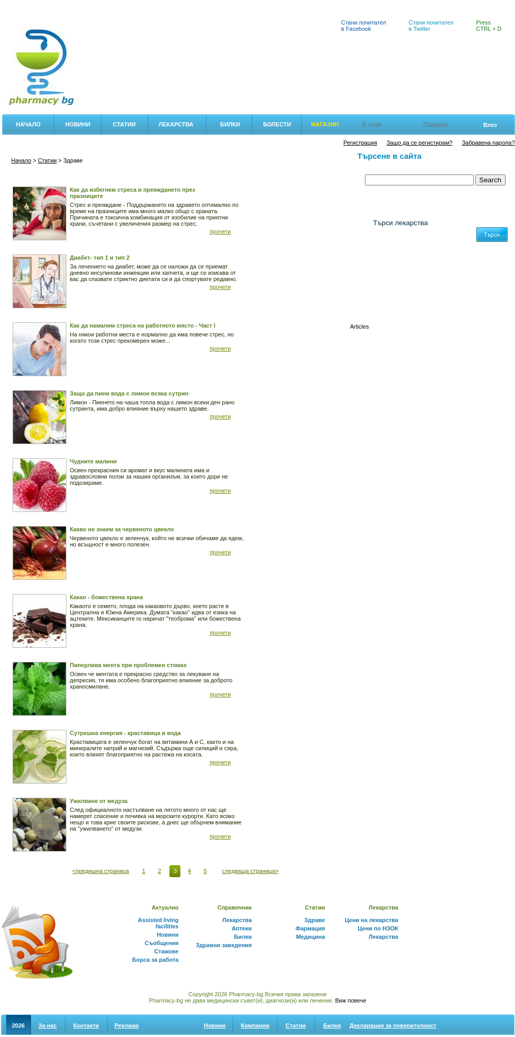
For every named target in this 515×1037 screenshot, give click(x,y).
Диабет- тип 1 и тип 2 (100, 257)
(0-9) (380, 288)
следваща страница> (250, 871)
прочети (220, 231)
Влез (490, 125)
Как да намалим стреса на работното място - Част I (142, 325)
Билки (207, 6)
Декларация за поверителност (393, 1025)
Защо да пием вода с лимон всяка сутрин (129, 393)
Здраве (314, 920)
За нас (48, 1025)
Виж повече (350, 1000)
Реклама (127, 1025)
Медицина (310, 937)
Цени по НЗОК (378, 928)
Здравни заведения (223, 945)
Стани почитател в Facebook (363, 25)
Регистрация (360, 142)
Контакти (86, 1025)
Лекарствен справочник (150, 6)
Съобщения (162, 943)
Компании (255, 1025)
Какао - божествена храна (106, 597)
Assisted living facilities (158, 923)
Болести (277, 124)
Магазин (325, 124)
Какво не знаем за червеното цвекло (122, 529)
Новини (77, 124)
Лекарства (175, 124)
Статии (124, 124)
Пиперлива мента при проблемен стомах (128, 665)
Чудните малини (93, 461)
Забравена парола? (488, 142)
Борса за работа (155, 960)
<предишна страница (100, 871)
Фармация (20, 6)
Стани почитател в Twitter (431, 25)
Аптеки (241, 6)
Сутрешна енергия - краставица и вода (125, 733)
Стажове (166, 951)
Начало (28, 124)
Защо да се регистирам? (419, 142)
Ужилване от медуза (99, 801)
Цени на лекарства (76, 6)
